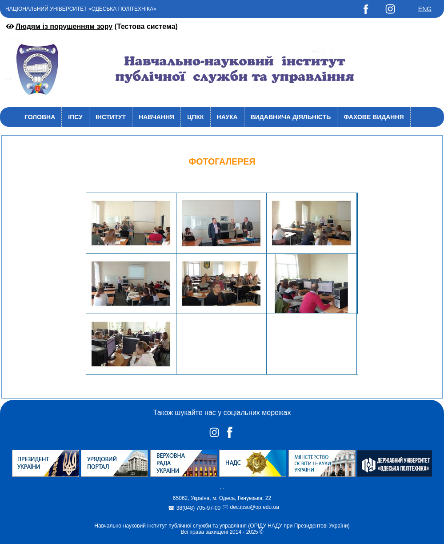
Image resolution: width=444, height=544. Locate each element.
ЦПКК (195, 117)
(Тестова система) (91, 26)
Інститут (111, 117)
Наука (227, 117)
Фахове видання (374, 117)
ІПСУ (75, 117)
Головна (39, 117)
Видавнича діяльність (291, 117)
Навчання (156, 117)
